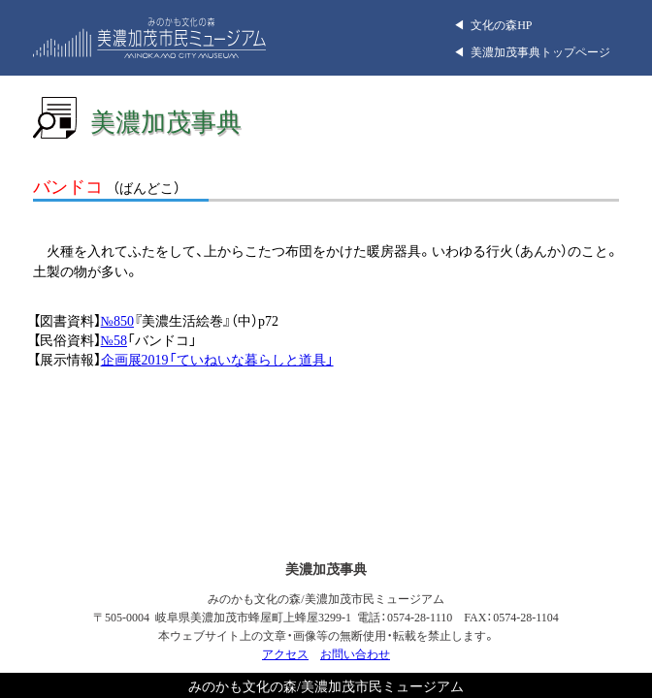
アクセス (285, 653)
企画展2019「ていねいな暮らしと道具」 (217, 358)
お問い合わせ (355, 653)
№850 (117, 320)
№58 (114, 339)
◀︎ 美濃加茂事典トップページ (531, 51)
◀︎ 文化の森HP (492, 24)
